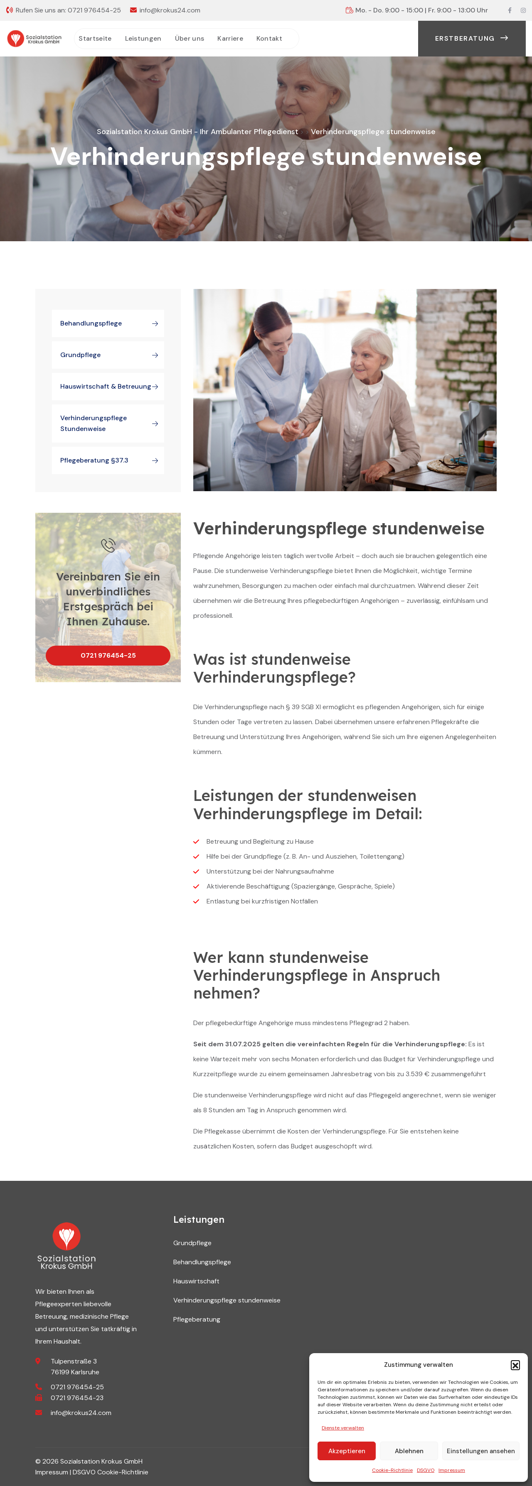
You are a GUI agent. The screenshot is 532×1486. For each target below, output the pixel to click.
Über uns (189, 38)
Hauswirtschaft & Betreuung (112, 387)
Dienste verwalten (343, 1428)
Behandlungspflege (112, 323)
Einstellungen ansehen (481, 1451)
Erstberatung (472, 38)
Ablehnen (409, 1451)
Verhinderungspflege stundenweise (112, 423)
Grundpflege (112, 355)
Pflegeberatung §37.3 (112, 460)
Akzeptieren (346, 1451)
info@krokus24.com (170, 10)
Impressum (451, 1470)
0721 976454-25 (94, 10)
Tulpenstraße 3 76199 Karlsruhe (75, 1366)
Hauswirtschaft (196, 1281)
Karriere (230, 38)
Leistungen (143, 38)
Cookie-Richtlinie (392, 1470)
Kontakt (269, 38)
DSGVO (425, 1470)
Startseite (95, 38)
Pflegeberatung (196, 1319)
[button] (515, 1365)
